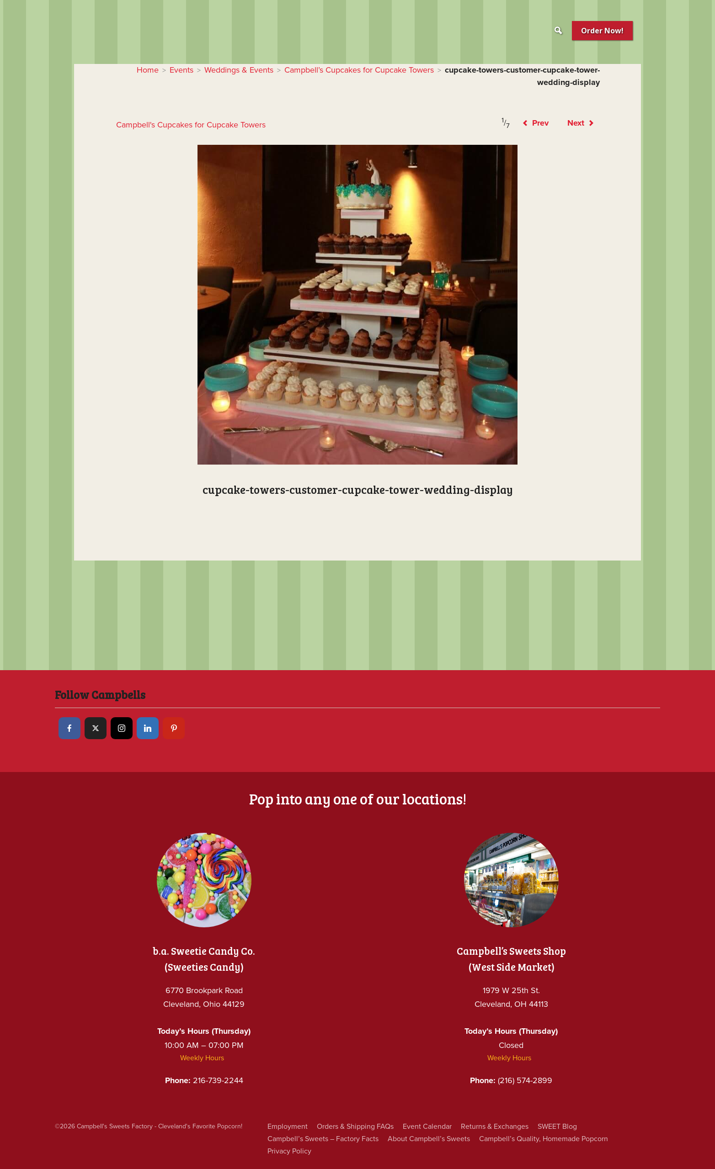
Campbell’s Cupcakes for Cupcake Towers (358, 69)
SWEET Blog (575, 1126)
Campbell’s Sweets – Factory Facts (325, 1139)
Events (165, 69)
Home (128, 69)
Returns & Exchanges (508, 1126)
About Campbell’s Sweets (435, 1139)
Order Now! (602, 31)
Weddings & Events (227, 69)
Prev (530, 122)
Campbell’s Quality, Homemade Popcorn (555, 1139)
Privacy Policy (290, 1151)
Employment (288, 1126)
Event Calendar (437, 1126)
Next (579, 122)
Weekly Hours (202, 1058)
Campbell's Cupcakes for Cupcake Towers (198, 124)
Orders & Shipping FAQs (361, 1126)
